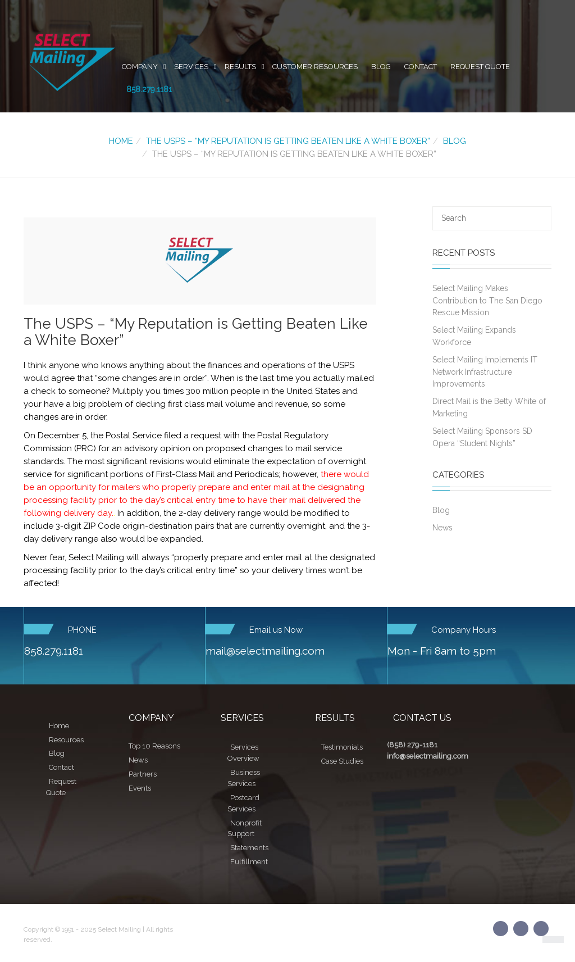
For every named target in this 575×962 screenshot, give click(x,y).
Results (240, 66)
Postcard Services (243, 803)
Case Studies (342, 761)
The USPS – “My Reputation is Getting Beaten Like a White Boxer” (288, 141)
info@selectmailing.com (427, 756)
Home (121, 141)
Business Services (243, 778)
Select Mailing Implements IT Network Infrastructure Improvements (484, 371)
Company (140, 66)
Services (191, 66)
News (442, 527)
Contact (420, 66)
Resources (66, 740)
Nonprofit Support (244, 828)
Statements (249, 847)
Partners (143, 774)
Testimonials (342, 747)
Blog (381, 66)
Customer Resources (315, 66)
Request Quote (480, 66)
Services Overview (243, 753)
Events (140, 788)
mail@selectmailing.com (265, 651)
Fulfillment (249, 861)
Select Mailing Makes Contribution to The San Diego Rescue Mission (487, 300)
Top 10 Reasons (154, 746)
